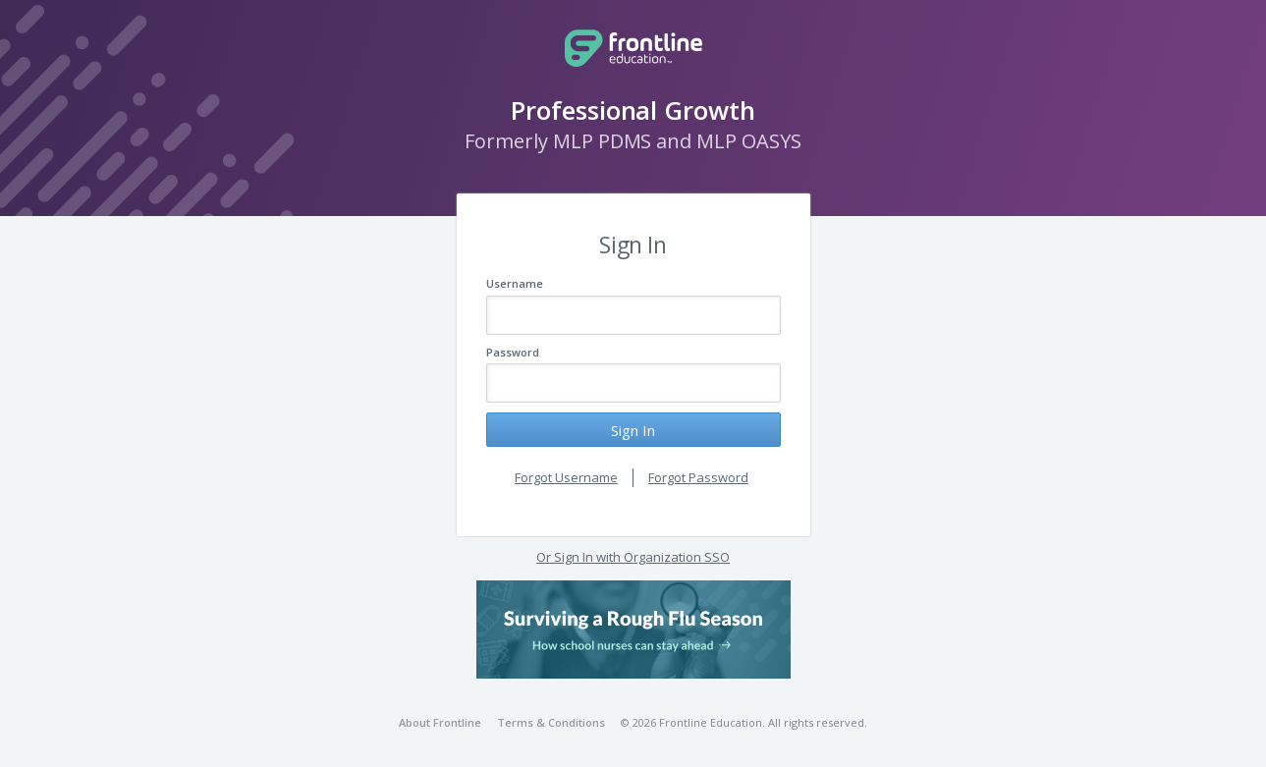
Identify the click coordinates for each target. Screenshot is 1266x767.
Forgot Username (566, 477)
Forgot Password (698, 477)
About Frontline (440, 722)
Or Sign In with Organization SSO (633, 557)
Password (512, 352)
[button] (633, 629)
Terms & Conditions (551, 722)
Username (514, 283)
